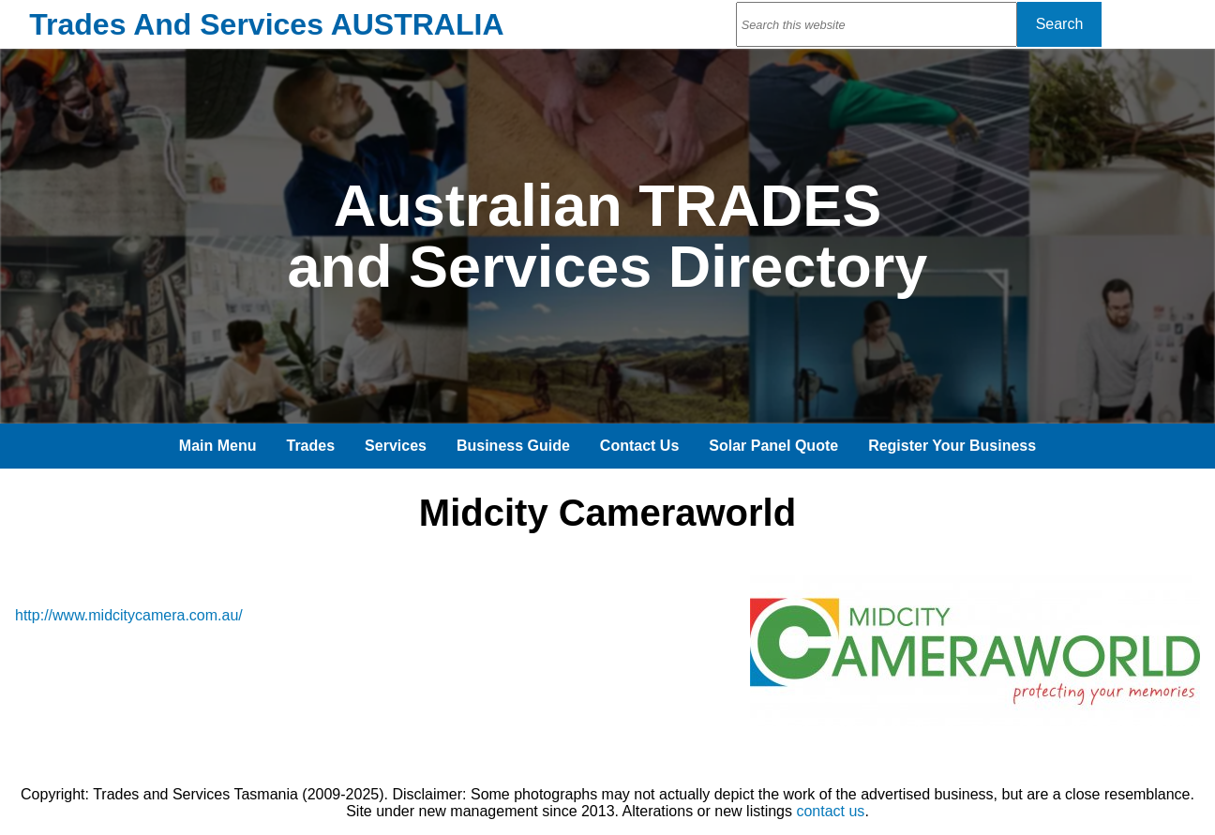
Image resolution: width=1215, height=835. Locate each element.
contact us (830, 811)
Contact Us (639, 446)
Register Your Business (952, 446)
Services (396, 446)
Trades (311, 446)
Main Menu (218, 446)
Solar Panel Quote (773, 446)
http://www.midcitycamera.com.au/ (129, 615)
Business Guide (513, 446)
